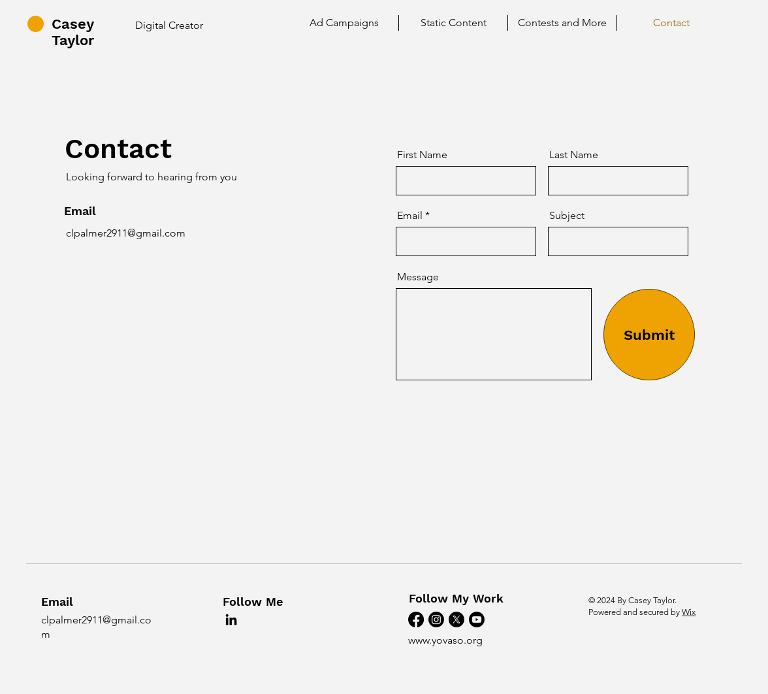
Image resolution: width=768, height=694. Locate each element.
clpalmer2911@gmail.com (125, 233)
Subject (566, 215)
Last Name (573, 155)
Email (410, 215)
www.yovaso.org (445, 640)
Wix (689, 612)
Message (418, 277)
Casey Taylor (73, 32)
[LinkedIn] (231, 619)
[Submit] (649, 334)
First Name (422, 155)
